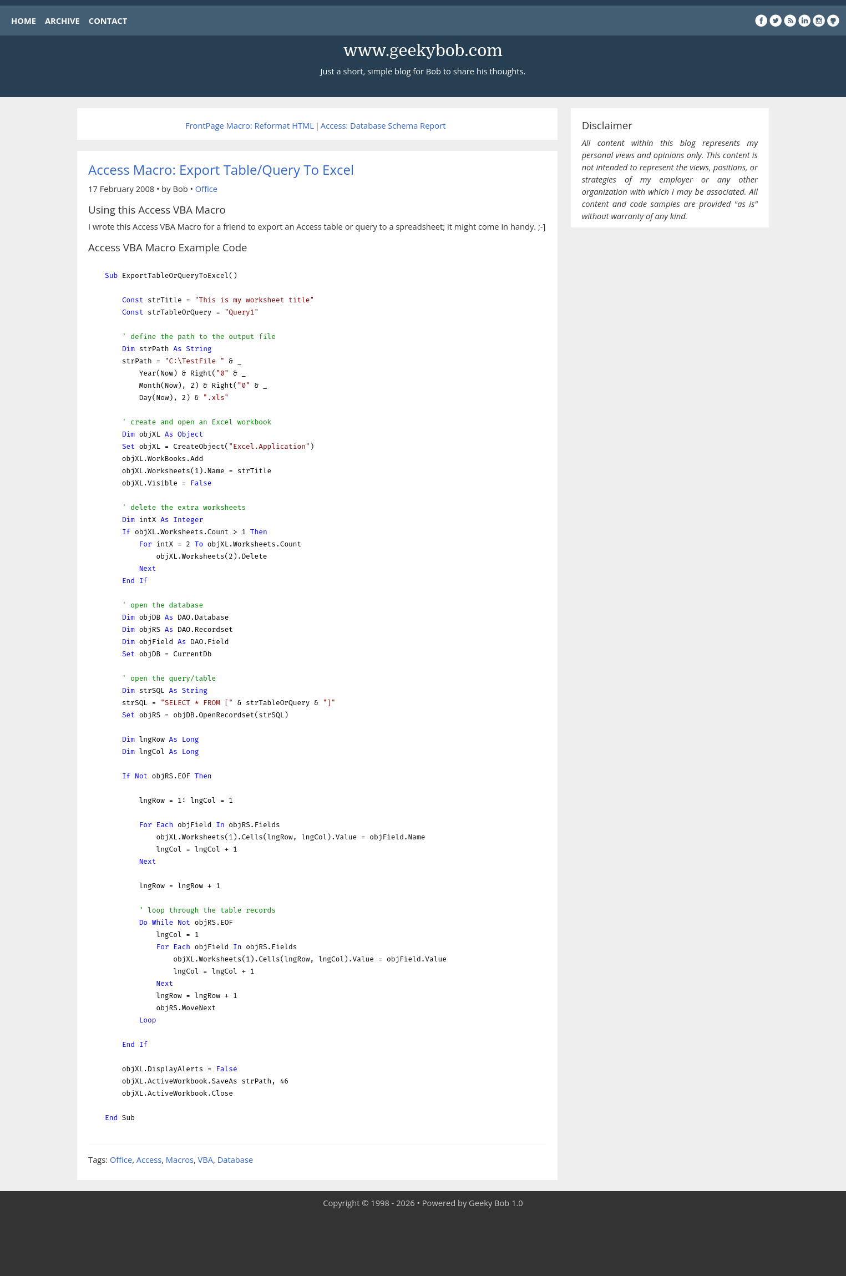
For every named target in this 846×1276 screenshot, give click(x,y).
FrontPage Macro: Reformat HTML (249, 125)
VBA (205, 1159)
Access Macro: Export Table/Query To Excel (221, 169)
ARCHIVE (62, 20)
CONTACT (108, 20)
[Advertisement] (423, 1243)
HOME (23, 20)
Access (149, 1159)
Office (206, 188)
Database (235, 1159)
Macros (180, 1159)
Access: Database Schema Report (383, 125)
